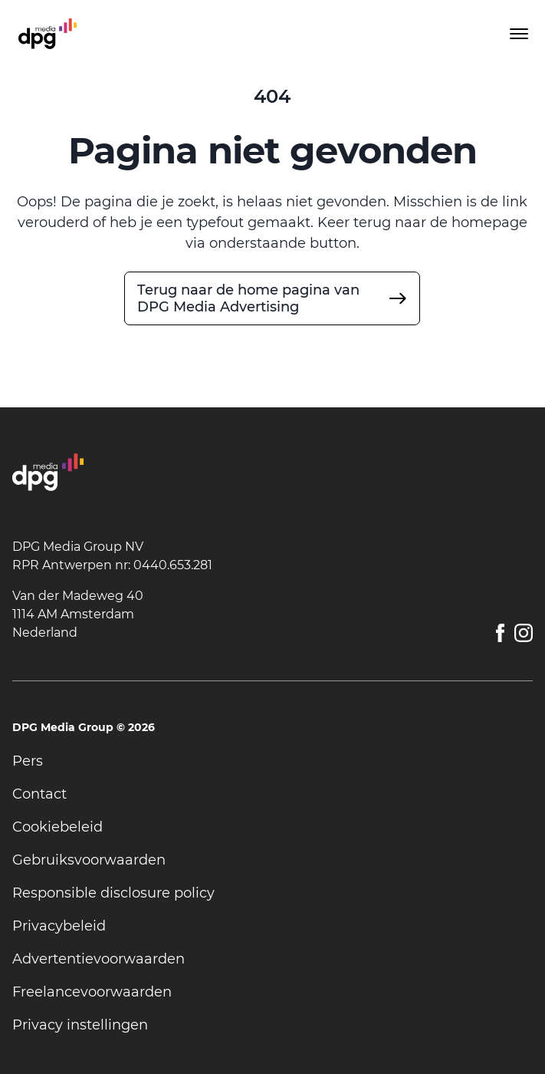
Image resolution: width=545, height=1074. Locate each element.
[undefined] (272, 298)
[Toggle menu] (517, 34)
